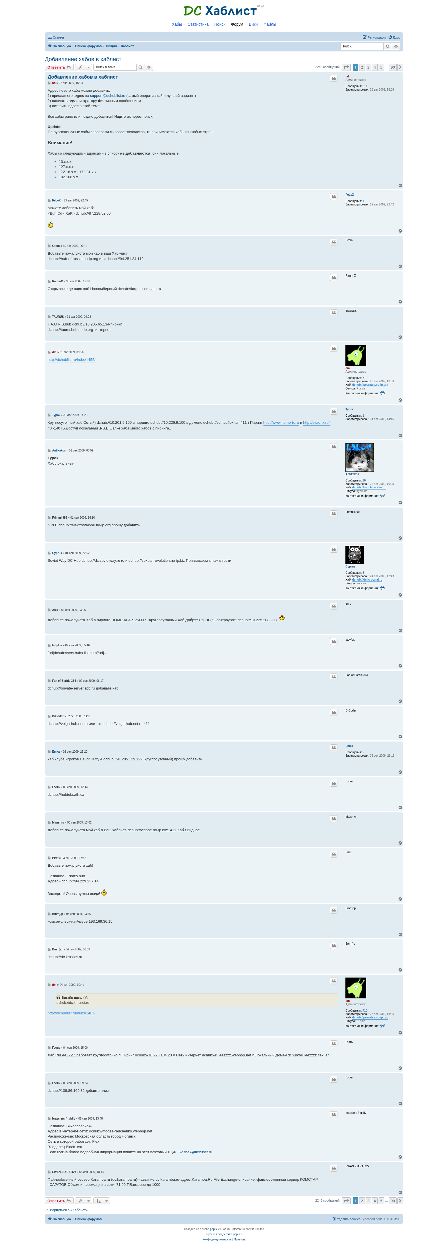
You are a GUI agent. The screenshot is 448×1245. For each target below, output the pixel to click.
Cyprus (350, 566)
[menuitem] (394, 37)
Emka (349, 746)
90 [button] (393, 67)
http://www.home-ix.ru (281, 422)
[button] (346, 67)
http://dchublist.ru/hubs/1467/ (71, 1013)
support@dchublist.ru (107, 95)
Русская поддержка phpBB (223, 1234)
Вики (253, 24)
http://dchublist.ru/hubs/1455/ (71, 359)
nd (347, 76)
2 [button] (362, 67)
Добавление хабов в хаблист (83, 59)
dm (347, 368)
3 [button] (368, 67)
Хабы (177, 24)
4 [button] (375, 67)
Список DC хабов (224, 10)
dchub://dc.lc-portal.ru (367, 579)
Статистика (198, 24)
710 (365, 377)
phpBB (214, 1229)
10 (364, 480)
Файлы (269, 24)
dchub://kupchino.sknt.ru (369, 487)
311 (365, 86)
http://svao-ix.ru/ (316, 422)
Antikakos (352, 474)
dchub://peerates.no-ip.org (370, 384)
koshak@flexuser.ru (195, 1152)
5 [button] (381, 67)
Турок (349, 409)
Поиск (219, 24)
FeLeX (349, 194)
